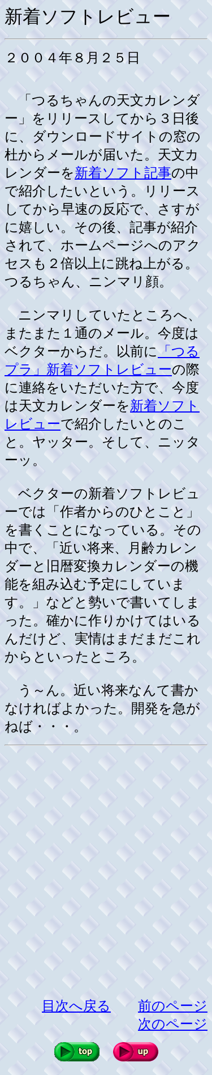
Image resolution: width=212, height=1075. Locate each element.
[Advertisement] (106, 871)
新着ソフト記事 (123, 172)
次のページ (172, 1024)
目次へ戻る (76, 1005)
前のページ (172, 1005)
